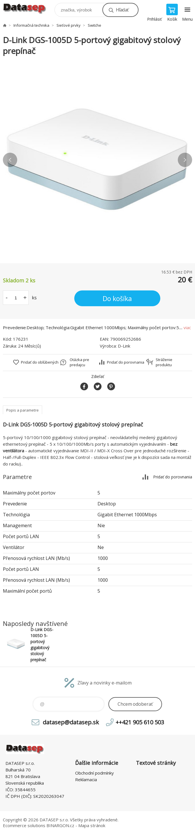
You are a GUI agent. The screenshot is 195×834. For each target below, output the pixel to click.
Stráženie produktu (164, 362)
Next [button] (185, 160)
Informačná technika (31, 25)
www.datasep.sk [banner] (28, 8)
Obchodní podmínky (94, 773)
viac (187, 327)
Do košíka (117, 298)
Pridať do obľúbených (39, 362)
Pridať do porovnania (125, 362)
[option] (97, 160)
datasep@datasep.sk (71, 722)
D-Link (124, 346)
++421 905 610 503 (140, 722)
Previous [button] (10, 160)
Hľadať (122, 10)
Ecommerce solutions (24, 825)
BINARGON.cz (60, 825)
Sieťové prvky (68, 25)
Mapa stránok (91, 825)
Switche (94, 25)
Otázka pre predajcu (79, 362)
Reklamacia (86, 779)
